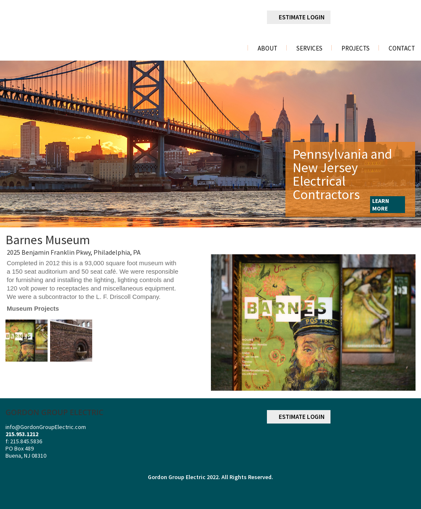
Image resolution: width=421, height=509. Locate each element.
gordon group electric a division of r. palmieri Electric (69, 26)
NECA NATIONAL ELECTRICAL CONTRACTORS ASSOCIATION (393, 443)
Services (309, 48)
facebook (345, 17)
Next (408, 144)
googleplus (387, 17)
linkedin (366, 17)
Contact (402, 48)
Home (231, 48)
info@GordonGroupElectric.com (45, 427)
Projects (355, 48)
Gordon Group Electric (176, 477)
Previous (11, 144)
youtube (409, 17)
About (267, 48)
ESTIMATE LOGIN (302, 17)
